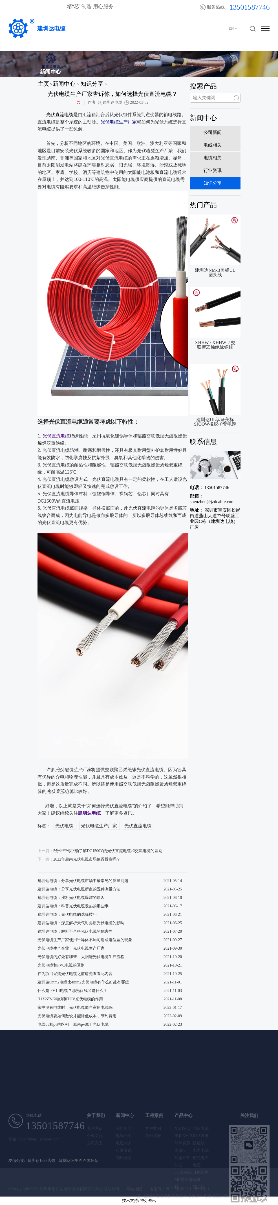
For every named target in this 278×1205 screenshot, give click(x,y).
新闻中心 (64, 84)
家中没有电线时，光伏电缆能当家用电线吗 (74, 1007)
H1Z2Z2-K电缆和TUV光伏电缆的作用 (70, 999)
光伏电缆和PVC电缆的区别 (61, 965)
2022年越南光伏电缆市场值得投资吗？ (78, 859)
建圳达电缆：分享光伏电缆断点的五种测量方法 (78, 889)
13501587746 (209, 487)
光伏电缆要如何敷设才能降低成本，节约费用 (76, 1016)
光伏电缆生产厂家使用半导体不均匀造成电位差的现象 (84, 940)
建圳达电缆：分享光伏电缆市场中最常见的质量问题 (82, 881)
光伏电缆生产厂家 (99, 825)
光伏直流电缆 (137, 825)
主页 (43, 84)
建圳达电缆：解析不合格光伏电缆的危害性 (74, 931)
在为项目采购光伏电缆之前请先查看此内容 (74, 974)
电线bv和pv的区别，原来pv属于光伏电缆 (73, 1024)
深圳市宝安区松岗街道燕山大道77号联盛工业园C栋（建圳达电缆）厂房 (215, 518)
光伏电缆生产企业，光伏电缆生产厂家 (71, 948)
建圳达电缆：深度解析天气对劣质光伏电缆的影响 (80, 923)
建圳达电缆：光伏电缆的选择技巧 (67, 914)
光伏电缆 (64, 825)
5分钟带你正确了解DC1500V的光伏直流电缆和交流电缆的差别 (99, 851)
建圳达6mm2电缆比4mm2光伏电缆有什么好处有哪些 (83, 982)
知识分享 (92, 84)
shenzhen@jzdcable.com (212, 499)
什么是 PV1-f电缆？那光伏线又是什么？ (72, 991)
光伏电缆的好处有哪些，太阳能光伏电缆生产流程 (80, 957)
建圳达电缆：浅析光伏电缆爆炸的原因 (71, 898)
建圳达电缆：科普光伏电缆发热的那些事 (73, 906)
